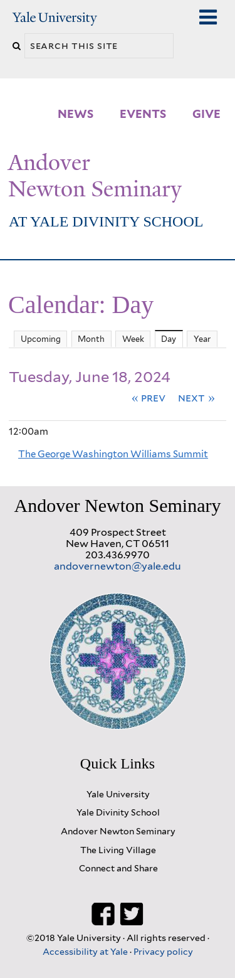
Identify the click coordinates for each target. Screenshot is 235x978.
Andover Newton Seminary (95, 175)
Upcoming (41, 339)
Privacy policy (163, 951)
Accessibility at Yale (86, 951)
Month (91, 339)
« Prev (149, 397)
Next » (196, 397)
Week (133, 339)
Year (202, 339)
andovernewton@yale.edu (117, 566)
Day (172, 338)
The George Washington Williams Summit (113, 454)
